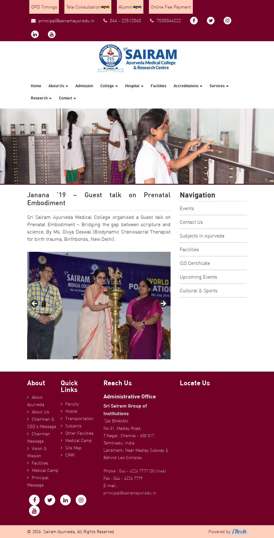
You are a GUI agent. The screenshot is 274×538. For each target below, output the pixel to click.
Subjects (73, 426)
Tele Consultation (88, 7)
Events (187, 208)
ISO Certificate (195, 263)
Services (219, 85)
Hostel (71, 411)
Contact (67, 97)
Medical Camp (45, 470)
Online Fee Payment (171, 7)
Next (163, 303)
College (109, 85)
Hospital (134, 85)
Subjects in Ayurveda (202, 236)
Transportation (79, 418)
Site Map (73, 448)
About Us (58, 85)
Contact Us (191, 222)
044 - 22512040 (122, 20)
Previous (34, 303)
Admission (84, 85)
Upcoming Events (198, 277)
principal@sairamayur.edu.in (62, 20)
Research (41, 97)
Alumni (130, 7)
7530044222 (165, 20)
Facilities (158, 85)
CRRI (70, 455)
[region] (99, 305)
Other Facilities (79, 433)
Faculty (72, 404)
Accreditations (188, 85)
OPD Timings (44, 7)
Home (36, 85)
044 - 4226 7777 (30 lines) (142, 471)
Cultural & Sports (199, 290)
